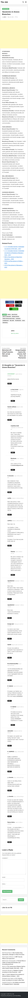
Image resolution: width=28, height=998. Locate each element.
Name (4, 877)
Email (4, 884)
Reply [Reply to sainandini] (9, 745)
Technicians (18, 320)
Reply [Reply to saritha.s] (9, 545)
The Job (4, 2)
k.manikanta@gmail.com (17, 465)
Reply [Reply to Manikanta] (12, 469)
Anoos (9, 314)
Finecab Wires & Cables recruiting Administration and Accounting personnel (14, 962)
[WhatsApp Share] (13, 309)
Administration (6, 8)
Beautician (14, 314)
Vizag (23, 320)
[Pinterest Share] (10, 305)
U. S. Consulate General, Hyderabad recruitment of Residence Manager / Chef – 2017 (14, 253)
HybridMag (18, 995)
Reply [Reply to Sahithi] (9, 657)
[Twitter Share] (18, 302)
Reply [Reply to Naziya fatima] (9, 842)
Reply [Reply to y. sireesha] (9, 790)
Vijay (3, 974)
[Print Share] (18, 305)
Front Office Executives (9, 318)
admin (4, 17)
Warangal (5, 322)
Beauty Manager (7, 316)
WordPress (10, 995)
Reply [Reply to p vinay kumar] (12, 400)
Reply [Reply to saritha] (9, 514)
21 (17, 17)
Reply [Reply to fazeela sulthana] (9, 419)
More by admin (15, 333)
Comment (5, 858)
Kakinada (18, 318)
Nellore (12, 320)
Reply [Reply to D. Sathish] (9, 700)
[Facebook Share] (9, 302)
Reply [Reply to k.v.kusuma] (9, 492)
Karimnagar (6, 320)
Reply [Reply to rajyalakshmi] (9, 598)
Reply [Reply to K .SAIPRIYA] (9, 771)
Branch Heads (15, 316)
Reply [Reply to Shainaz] (12, 574)
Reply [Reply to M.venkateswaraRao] (9, 680)
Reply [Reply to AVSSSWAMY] (9, 383)
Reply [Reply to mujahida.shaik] (12, 452)
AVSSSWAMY (11, 374)
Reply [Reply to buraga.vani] (9, 638)
